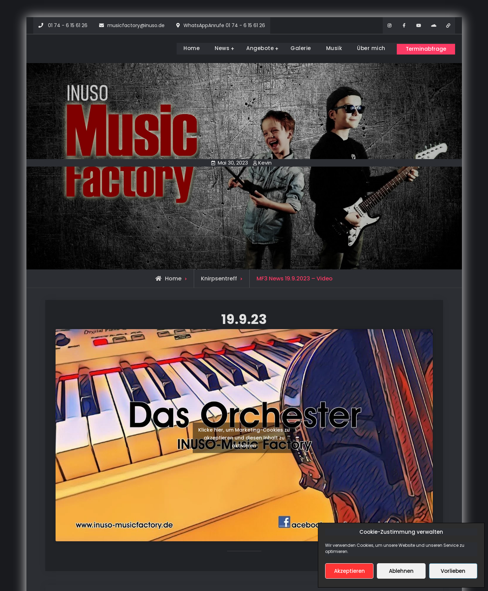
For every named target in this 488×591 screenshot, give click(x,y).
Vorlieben (453, 571)
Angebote (255, 48)
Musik (329, 48)
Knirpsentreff (219, 277)
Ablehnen (401, 571)
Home (187, 48)
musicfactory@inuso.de (136, 25)
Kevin (265, 161)
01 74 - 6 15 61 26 (67, 25)
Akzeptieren (349, 571)
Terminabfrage (424, 48)
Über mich (366, 48)
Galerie (296, 48)
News (217, 48)
